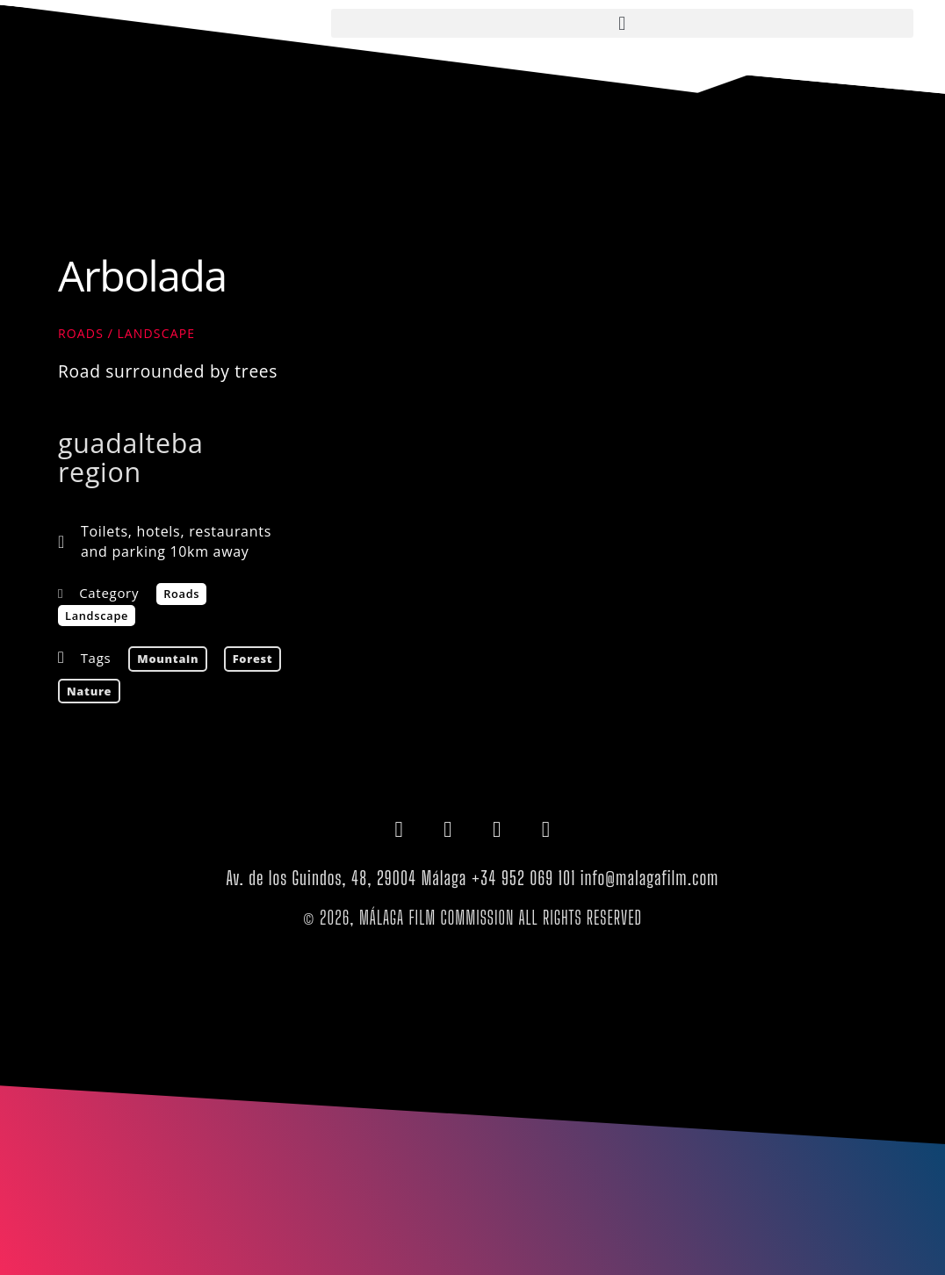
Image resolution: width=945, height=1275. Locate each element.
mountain (167, 658)
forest (253, 658)
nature (89, 691)
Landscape (156, 333)
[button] (622, 23)
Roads (81, 333)
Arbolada (142, 275)
